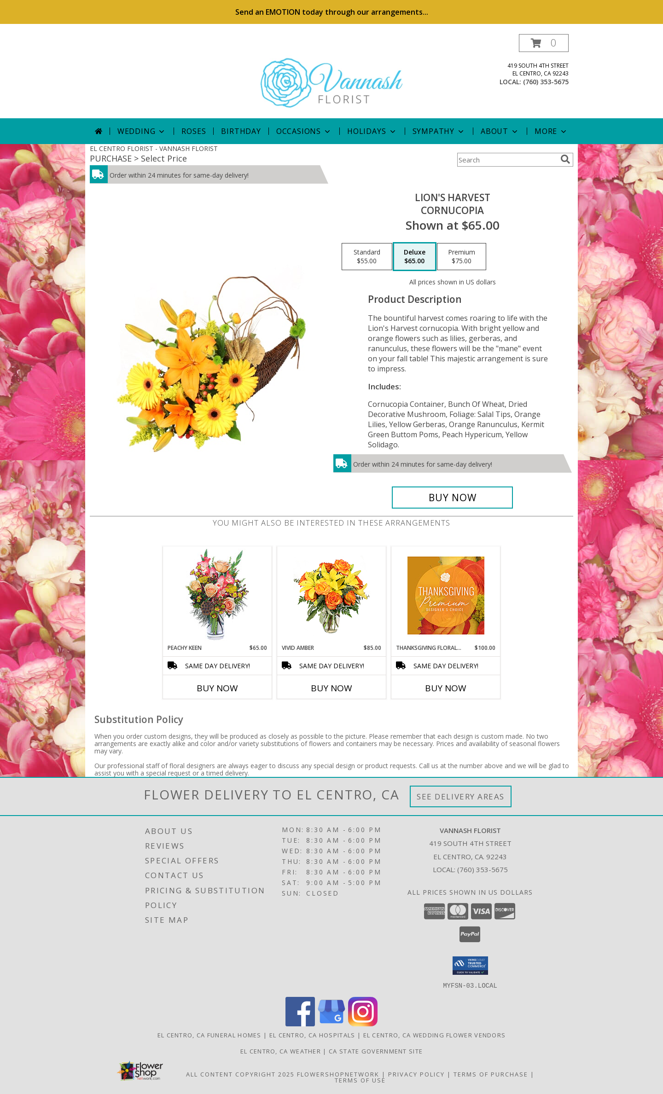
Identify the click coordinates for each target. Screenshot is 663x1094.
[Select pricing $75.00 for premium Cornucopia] (461, 256)
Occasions (304, 131)
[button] (544, 43)
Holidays (372, 131)
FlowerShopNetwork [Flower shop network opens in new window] (338, 1074)
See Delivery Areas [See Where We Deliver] (461, 796)
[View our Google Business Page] (331, 1023)
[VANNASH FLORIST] (331, 76)
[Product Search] (507, 159)
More (551, 131)
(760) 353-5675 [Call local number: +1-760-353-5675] (546, 81)
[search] (565, 159)
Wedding (142, 131)
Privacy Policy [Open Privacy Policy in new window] (416, 1074)
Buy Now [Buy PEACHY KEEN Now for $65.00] (217, 688)
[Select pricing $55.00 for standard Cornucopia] (367, 256)
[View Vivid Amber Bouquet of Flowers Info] (331, 595)
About (500, 131)
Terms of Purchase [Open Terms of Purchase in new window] (491, 1074)
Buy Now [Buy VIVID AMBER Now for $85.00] (331, 688)
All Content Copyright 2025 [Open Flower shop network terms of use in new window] (240, 1074)
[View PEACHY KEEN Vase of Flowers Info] (217, 595)
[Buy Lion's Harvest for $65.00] (452, 497)
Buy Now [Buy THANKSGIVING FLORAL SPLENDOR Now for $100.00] (445, 688)
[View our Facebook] (300, 1023)
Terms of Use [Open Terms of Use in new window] (360, 1080)
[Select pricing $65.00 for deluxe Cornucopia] (414, 256)
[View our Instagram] (363, 1023)
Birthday (241, 131)
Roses (193, 131)
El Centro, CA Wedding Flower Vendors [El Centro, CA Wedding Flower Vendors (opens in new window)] (434, 1034)
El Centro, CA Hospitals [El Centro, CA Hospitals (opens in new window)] (312, 1034)
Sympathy (439, 131)
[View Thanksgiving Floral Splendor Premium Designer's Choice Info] (445, 595)
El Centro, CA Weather (280, 1051)
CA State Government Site (376, 1051)
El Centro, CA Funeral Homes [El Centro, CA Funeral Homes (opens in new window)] (209, 1034)
